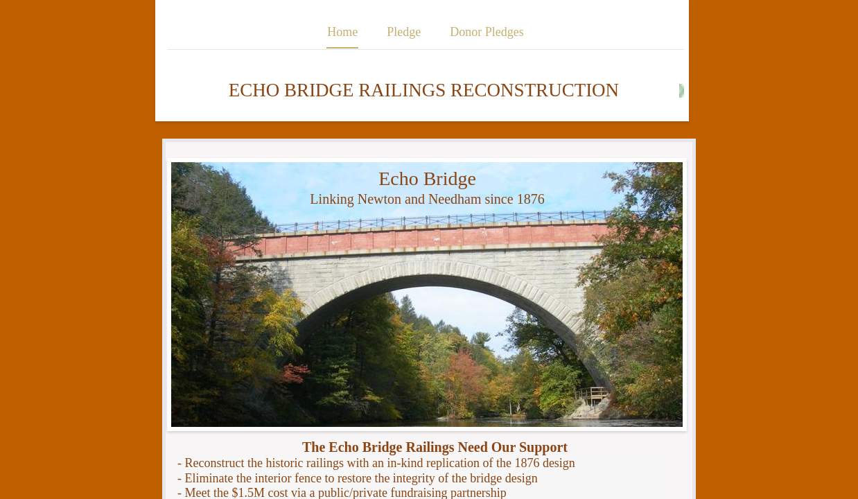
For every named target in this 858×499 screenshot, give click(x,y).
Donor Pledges (487, 32)
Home (342, 32)
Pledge (404, 32)
